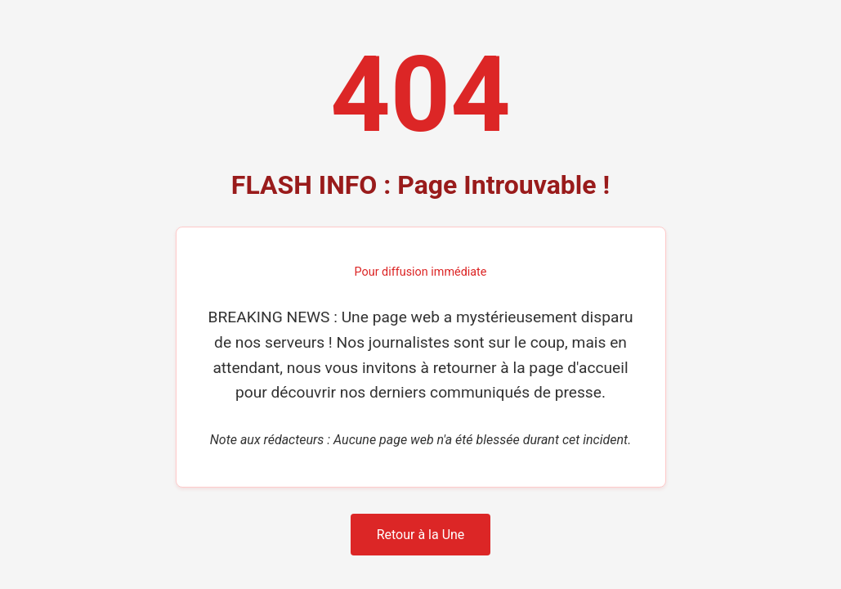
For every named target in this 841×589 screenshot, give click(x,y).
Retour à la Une (421, 534)
